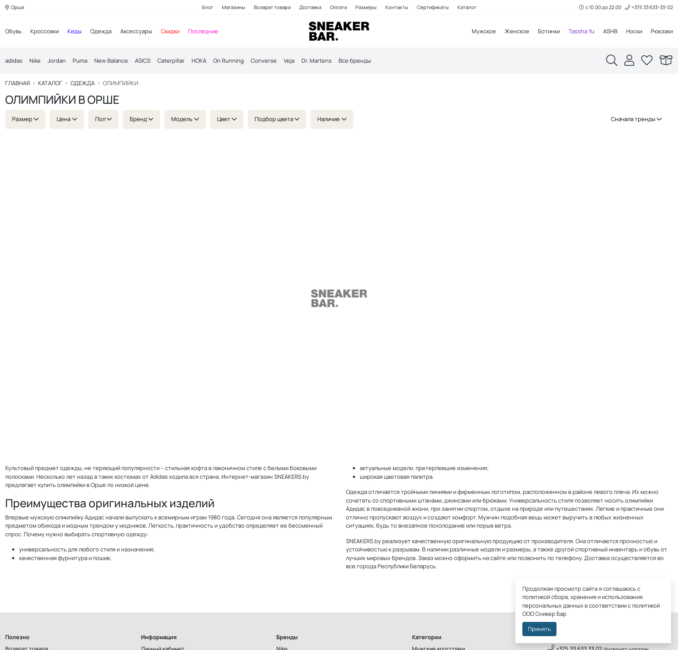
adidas (13, 60)
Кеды (74, 31)
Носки (634, 31)
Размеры (366, 7)
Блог (207, 7)
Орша (14, 7)
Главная (17, 83)
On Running (228, 60)
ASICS (142, 60)
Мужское (484, 31)
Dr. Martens (316, 60)
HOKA (199, 60)
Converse (264, 60)
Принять (539, 629)
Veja (289, 60)
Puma (80, 60)
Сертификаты (433, 7)
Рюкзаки (662, 31)
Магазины (233, 7)
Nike (35, 60)
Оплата (338, 7)
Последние (203, 31)
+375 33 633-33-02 (649, 7)
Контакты (396, 7)
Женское (517, 31)
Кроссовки (44, 31)
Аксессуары (136, 31)
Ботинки (549, 31)
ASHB (610, 31)
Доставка (310, 7)
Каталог (467, 7)
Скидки (170, 31)
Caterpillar (171, 60)
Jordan (57, 60)
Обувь (13, 31)
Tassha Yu (582, 31)
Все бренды (355, 60)
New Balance (111, 60)
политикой (646, 605)
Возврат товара (272, 7)
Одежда (101, 31)
